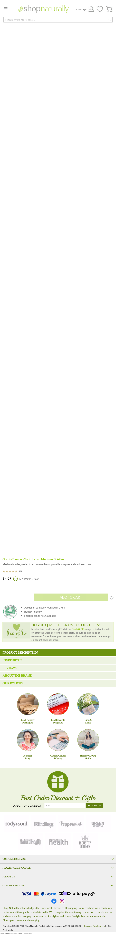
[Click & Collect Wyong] (58, 740)
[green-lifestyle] (98, 823)
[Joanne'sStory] (27, 740)
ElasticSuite (27, 933)
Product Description (20, 652)
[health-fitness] (43, 823)
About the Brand (17, 675)
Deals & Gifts (78, 629)
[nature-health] (58, 841)
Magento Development (94, 926)
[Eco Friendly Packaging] (27, 704)
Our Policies (13, 683)
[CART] (109, 9)
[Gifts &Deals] (88, 704)
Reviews (9, 668)
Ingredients (12, 660)
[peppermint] (71, 823)
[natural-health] (30, 841)
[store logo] (43, 9)
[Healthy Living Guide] (88, 740)
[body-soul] (16, 823)
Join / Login (81, 9)
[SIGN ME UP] (94, 805)
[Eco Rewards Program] (58, 704)
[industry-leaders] (85, 841)
